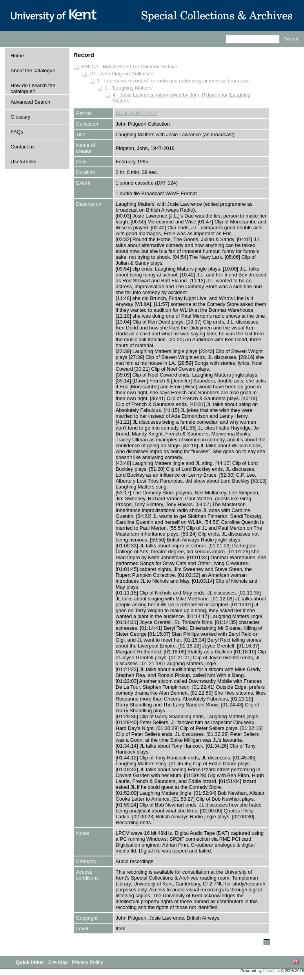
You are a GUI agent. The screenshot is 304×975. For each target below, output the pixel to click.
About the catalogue (33, 70)
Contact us (23, 147)
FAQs (17, 132)
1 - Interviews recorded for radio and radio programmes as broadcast (173, 81)
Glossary (21, 117)
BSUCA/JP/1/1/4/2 (136, 113)
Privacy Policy (87, 962)
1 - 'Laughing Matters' (129, 88)
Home (17, 56)
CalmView (272, 971)
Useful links (23, 162)
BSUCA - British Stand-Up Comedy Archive (129, 67)
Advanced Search (30, 102)
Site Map (58, 962)
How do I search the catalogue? (33, 88)
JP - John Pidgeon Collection (121, 74)
